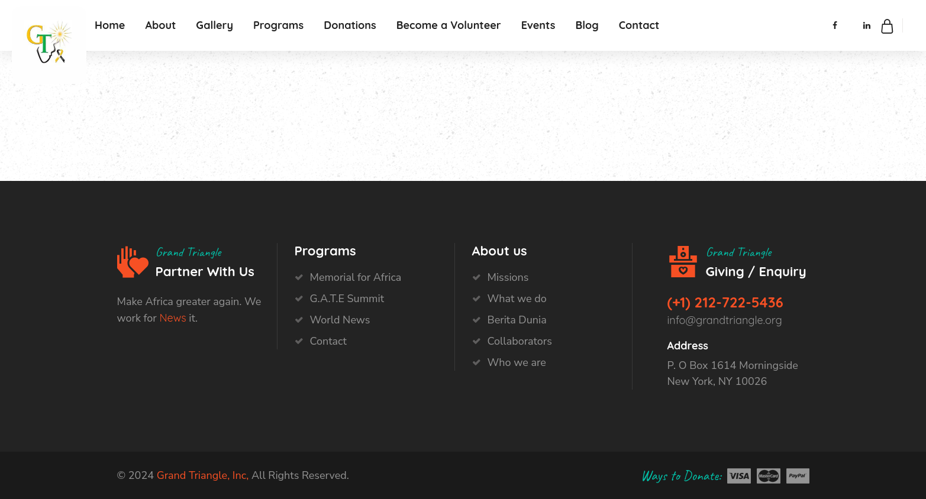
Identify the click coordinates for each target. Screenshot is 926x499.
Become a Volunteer (448, 25)
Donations (350, 25)
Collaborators (520, 341)
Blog (587, 25)
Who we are (517, 362)
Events (538, 25)
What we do (517, 298)
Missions (508, 277)
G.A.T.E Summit (347, 298)
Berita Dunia (517, 320)
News (172, 318)
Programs (278, 25)
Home (110, 25)
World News (340, 320)
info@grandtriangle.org (724, 320)
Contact (639, 25)
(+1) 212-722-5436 (725, 302)
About (160, 25)
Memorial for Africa (356, 277)
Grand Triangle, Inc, (203, 475)
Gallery (214, 25)
